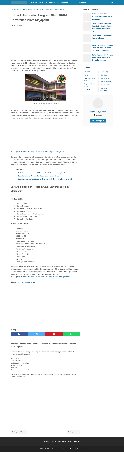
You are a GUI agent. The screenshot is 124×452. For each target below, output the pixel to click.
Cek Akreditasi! (83, 2)
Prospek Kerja (67, 2)
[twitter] (36, 334)
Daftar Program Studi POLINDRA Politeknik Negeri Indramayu (102, 16)
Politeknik (87, 89)
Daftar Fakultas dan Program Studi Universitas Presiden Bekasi (38, 176)
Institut (86, 75)
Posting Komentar (16, 25)
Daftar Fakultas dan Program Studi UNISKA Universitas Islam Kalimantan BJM (102, 47)
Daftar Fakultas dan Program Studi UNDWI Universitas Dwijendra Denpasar (102, 57)
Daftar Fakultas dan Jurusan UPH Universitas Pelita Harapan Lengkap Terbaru (43, 173)
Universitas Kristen (105, 85)
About (70, 441)
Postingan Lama (73, 432)
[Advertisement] (45, 43)
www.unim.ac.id (28, 282)
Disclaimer (77, 441)
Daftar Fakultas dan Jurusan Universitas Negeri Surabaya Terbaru (43, 152)
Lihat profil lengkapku (98, 121)
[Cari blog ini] (112, 2)
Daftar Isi (54, 441)
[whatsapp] (71, 334)
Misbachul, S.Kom (98, 112)
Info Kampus (36, 2)
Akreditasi (87, 72)
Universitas (103, 75)
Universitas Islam (105, 78)
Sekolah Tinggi (104, 72)
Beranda (46, 441)
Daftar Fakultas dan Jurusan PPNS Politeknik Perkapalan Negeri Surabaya (46, 277)
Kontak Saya (62, 441)
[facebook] (19, 334)
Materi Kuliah (52, 2)
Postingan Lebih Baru (19, 432)
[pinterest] (54, 334)
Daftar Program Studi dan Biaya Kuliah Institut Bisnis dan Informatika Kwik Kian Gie (45, 179)
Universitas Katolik (105, 81)
